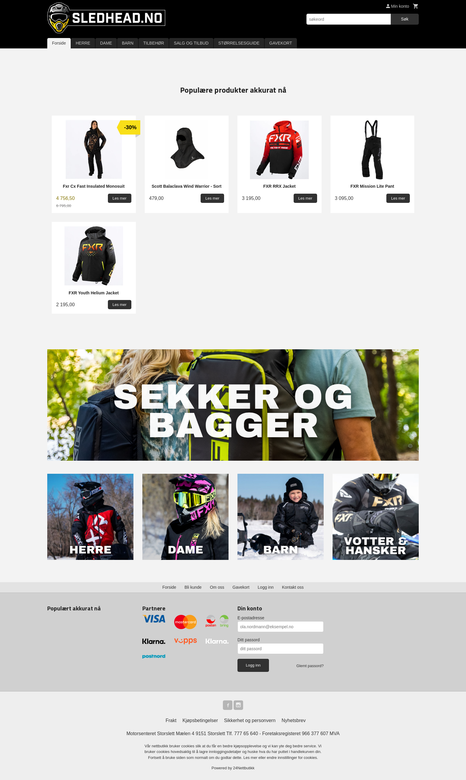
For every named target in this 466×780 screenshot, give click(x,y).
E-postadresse (250, 617)
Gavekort (240, 587)
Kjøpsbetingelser (200, 720)
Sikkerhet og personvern (249, 720)
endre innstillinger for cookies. (292, 757)
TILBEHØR (153, 43)
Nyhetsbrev (294, 720)
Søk (404, 19)
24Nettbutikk (243, 768)
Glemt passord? (310, 666)
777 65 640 (246, 733)
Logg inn (266, 587)
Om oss (217, 587)
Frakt (171, 720)
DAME (106, 43)
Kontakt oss (293, 587)
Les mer (251, 757)
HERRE (83, 43)
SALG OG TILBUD (191, 43)
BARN (127, 43)
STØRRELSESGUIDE (238, 43)
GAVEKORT (280, 43)
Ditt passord (248, 639)
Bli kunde (193, 587)
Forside (59, 43)
